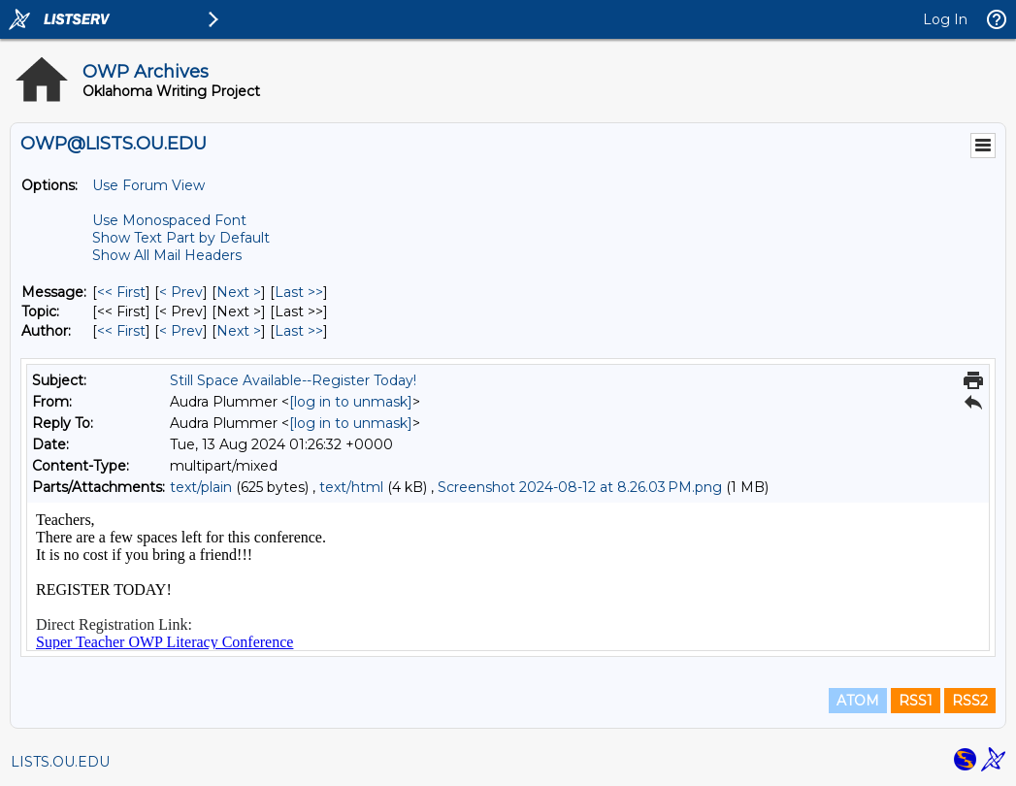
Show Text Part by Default (181, 237)
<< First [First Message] (121, 292)
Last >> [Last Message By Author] (299, 331)
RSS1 (916, 700)
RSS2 (970, 700)
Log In (945, 19)
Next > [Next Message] (238, 292)
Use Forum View (148, 185)
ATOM (857, 700)
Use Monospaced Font (169, 220)
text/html (351, 487)
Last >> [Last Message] (299, 292)
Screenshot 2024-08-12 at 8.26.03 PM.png (580, 487)
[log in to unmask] (350, 401)
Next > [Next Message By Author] (238, 331)
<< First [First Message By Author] (121, 331)
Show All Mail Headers (167, 255)
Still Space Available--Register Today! (293, 380)
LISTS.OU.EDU (60, 761)
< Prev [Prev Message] (181, 292)
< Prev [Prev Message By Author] (181, 331)
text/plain (201, 487)
